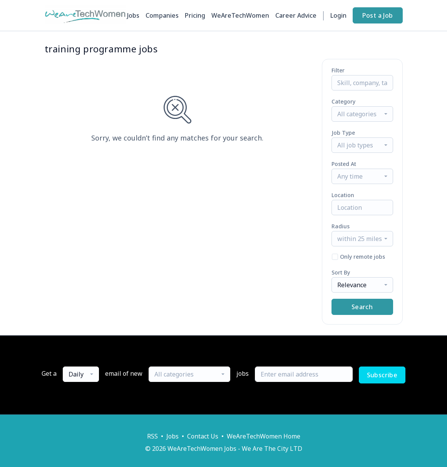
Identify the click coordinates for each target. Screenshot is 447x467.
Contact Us (202, 436)
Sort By (340, 272)
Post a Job (377, 15)
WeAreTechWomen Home (263, 436)
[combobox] (362, 114)
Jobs (133, 15)
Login (338, 15)
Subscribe (382, 375)
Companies (162, 15)
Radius (340, 226)
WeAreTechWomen (240, 15)
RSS (152, 436)
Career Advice (295, 15)
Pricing (195, 15)
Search (362, 307)
